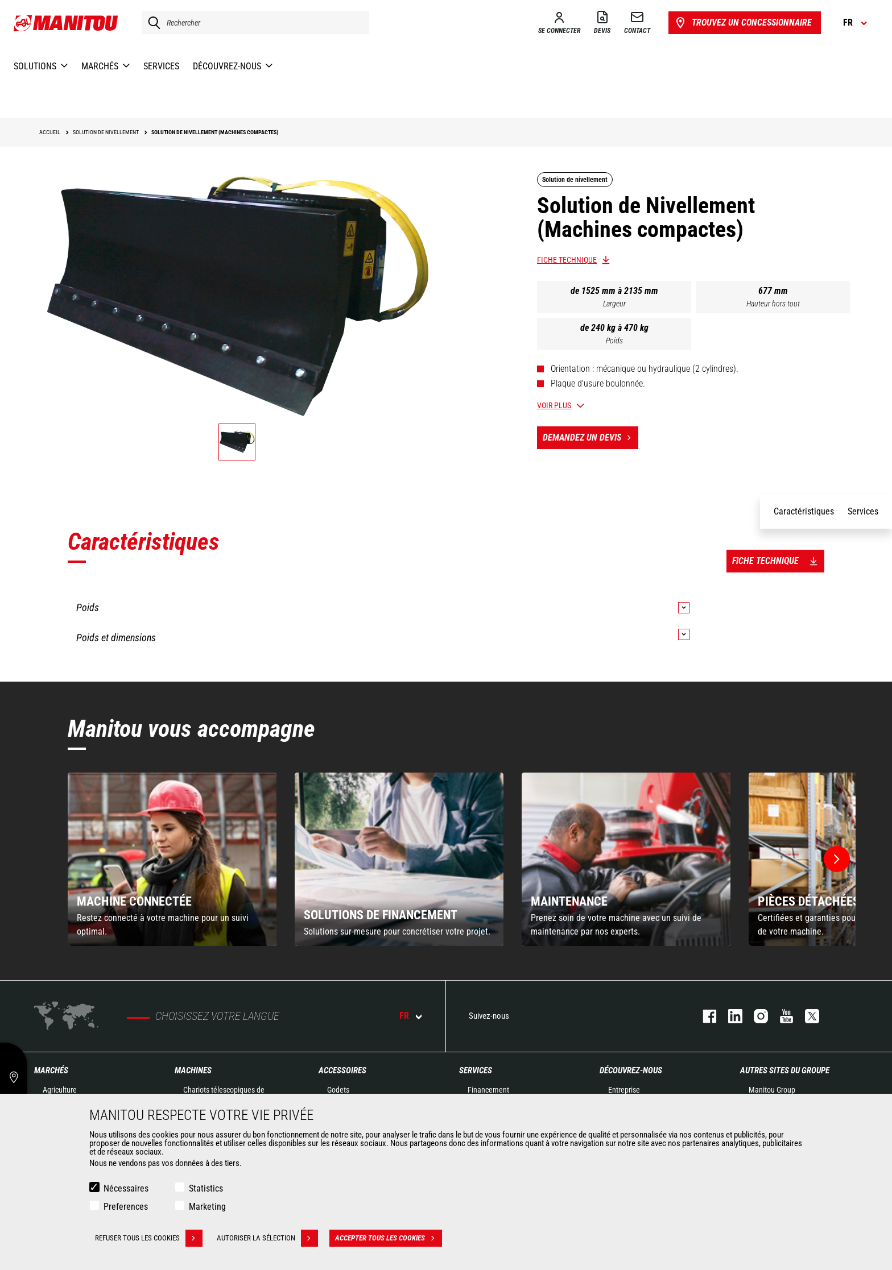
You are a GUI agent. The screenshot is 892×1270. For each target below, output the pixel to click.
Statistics (206, 1188)
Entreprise (624, 1089)
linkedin (729, 1016)
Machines (193, 1070)
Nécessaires (126, 1188)
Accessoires (342, 1070)
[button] (837, 859)
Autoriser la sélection (267, 1238)
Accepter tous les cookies (388, 1238)
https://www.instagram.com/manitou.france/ (755, 1016)
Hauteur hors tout (773, 304)
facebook (704, 1016)
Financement (488, 1089)
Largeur (614, 304)
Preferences (126, 1206)
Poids (614, 341)
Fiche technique (567, 259)
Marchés (51, 1070)
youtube (781, 1016)
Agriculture (60, 1089)
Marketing (207, 1206)
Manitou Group (772, 1089)
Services (475, 1070)
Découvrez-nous (631, 1070)
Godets (338, 1089)
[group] (172, 859)
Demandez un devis (590, 437)
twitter (806, 1016)
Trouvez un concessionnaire (743, 23)
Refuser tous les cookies (149, 1238)
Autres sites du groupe (784, 1070)
